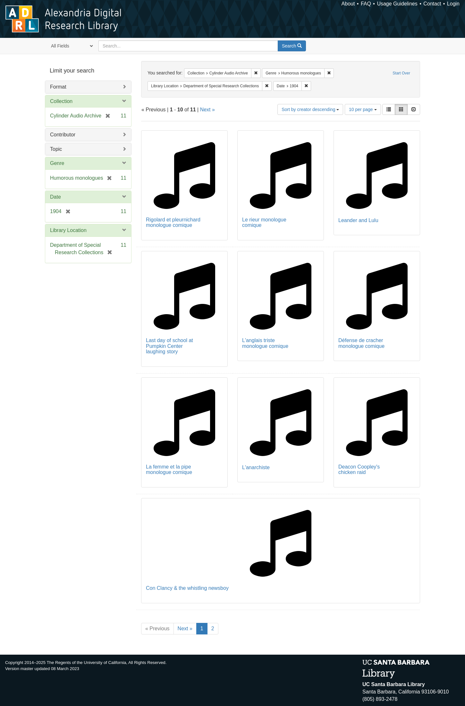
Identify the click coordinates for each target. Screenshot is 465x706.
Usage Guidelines (397, 3)
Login (453, 3)
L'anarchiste (256, 467)
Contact (432, 3)
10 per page (363, 109)
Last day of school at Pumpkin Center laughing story (169, 346)
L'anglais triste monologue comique (265, 343)
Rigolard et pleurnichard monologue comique (173, 222)
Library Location (68, 230)
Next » (207, 109)
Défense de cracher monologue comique (361, 343)
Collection (61, 101)
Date (55, 197)
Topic (56, 149)
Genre (57, 163)
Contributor (62, 134)
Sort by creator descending (310, 109)
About (348, 3)
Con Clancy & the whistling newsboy (187, 588)
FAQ (366, 3)
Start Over (401, 73)
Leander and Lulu (358, 220)
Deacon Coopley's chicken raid (359, 469)
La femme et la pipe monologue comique (169, 469)
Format (58, 87)
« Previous (157, 628)
